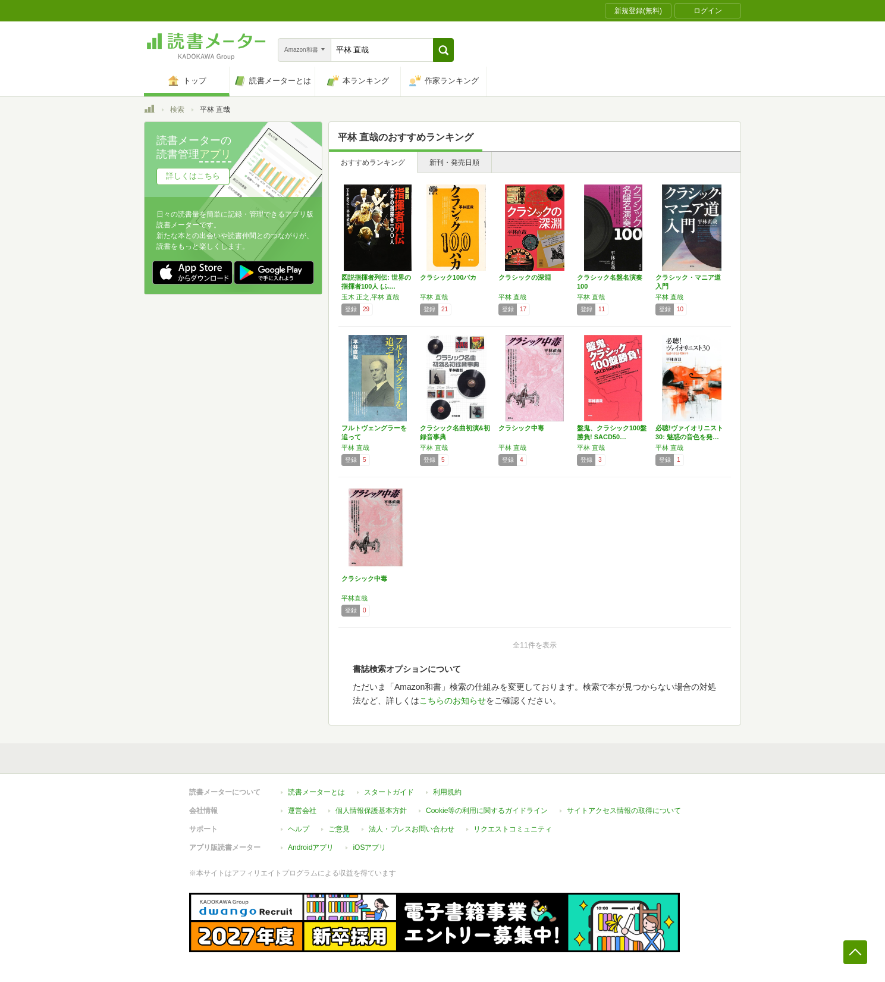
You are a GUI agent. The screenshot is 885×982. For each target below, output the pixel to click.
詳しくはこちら (193, 175)
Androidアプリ (311, 847)
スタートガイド (389, 792)
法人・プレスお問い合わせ (411, 829)
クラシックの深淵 (524, 277)
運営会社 (302, 810)
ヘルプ (298, 829)
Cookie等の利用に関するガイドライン (487, 810)
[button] (443, 50)
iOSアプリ (369, 847)
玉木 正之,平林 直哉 (370, 297)
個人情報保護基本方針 (371, 810)
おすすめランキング (373, 162)
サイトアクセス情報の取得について (624, 810)
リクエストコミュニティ (512, 829)
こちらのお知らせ (452, 700)
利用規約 (447, 792)
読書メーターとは (316, 792)
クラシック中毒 (521, 427)
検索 (177, 109)
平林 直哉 (434, 297)
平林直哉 (354, 598)
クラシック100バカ (448, 277)
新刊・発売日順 (454, 162)
